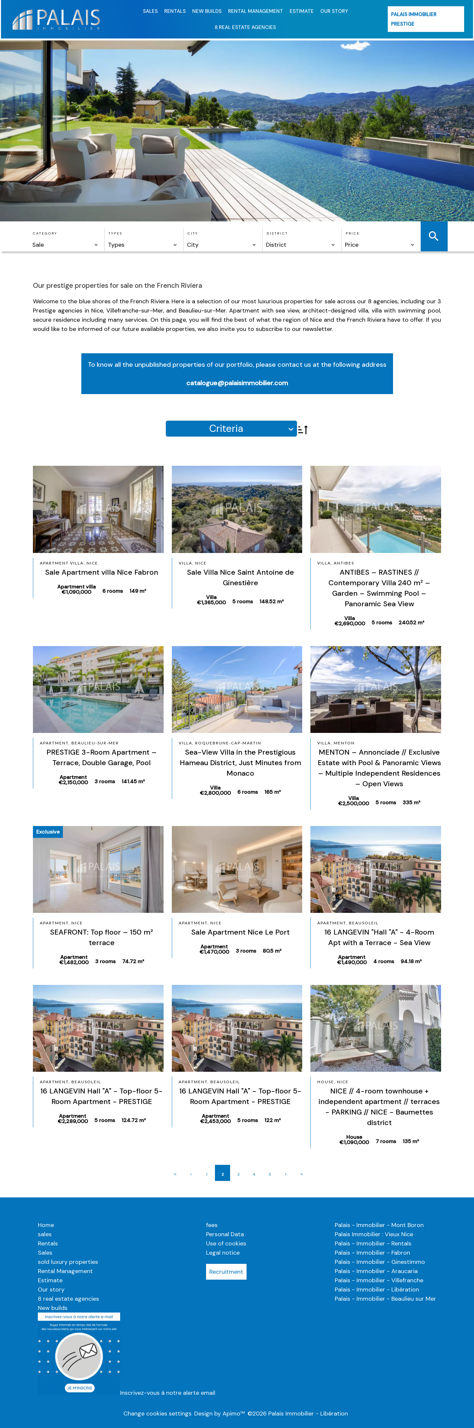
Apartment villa (76, 589)
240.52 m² (411, 622)
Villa (211, 600)
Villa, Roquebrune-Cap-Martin (220, 742)
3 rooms (104, 781)
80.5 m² (272, 950)
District (277, 233)
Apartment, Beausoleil (348, 922)
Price (353, 233)
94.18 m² (411, 961)
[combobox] (65, 244)
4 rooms (383, 961)
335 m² (411, 802)
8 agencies (383, 301)
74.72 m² (133, 961)
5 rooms (242, 601)
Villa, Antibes (335, 563)
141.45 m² (133, 781)
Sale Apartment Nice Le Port (240, 932)
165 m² (272, 792)
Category (45, 233)
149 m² (137, 591)
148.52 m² (271, 601)
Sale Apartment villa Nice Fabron (101, 572)
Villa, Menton (336, 742)
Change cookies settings (157, 1413)
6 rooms (112, 591)
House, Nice (333, 1081)
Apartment (73, 780)
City (193, 233)
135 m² (411, 1141)
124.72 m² (133, 1120)
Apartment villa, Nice (69, 563)
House (354, 1140)
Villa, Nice (193, 563)
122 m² (272, 1120)
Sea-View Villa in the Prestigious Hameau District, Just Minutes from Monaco (240, 762)
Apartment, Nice (61, 922)
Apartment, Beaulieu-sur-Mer (79, 742)
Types (115, 233)
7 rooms (386, 1141)
